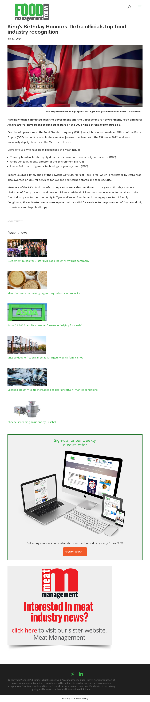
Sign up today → (75, 551)
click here (63, 686)
